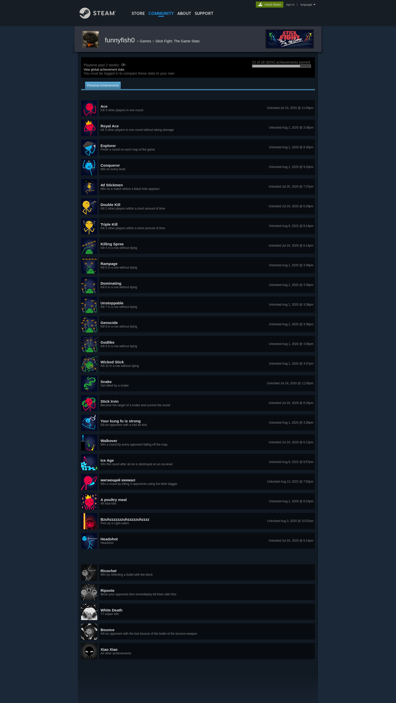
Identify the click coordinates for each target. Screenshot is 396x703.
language (306, 4)
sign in (290, 4)
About (184, 13)
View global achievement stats (104, 69)
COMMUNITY (161, 13)
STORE (138, 13)
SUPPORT (204, 13)
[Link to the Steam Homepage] (101, 17)
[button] (198, 108)
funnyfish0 (121, 40)
